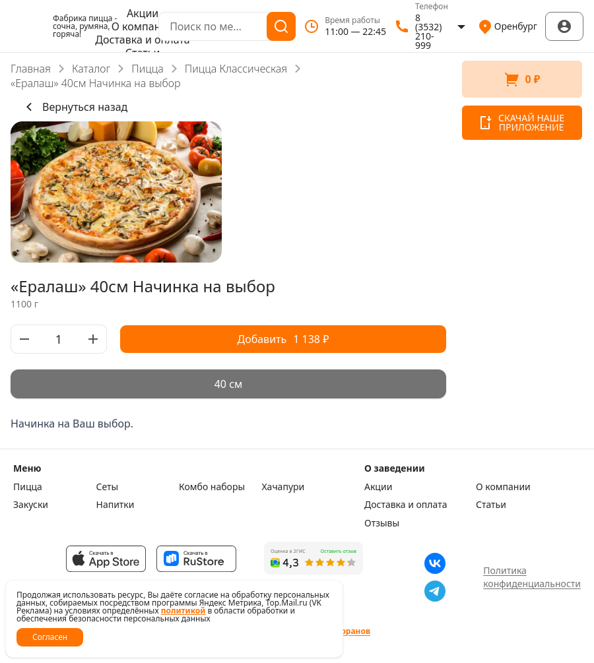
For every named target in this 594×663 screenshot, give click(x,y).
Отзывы (381, 523)
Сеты (107, 487)
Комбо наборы (212, 487)
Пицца (147, 68)
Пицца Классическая (236, 68)
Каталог (91, 68)
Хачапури (283, 487)
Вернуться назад (74, 107)
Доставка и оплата (142, 39)
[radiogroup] (228, 383)
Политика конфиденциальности (532, 577)
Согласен (49, 637)
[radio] (228, 383)
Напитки (115, 505)
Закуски (30, 505)
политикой (183, 610)
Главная (31, 68)
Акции (142, 13)
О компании (143, 26)
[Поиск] (281, 26)
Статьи (491, 505)
